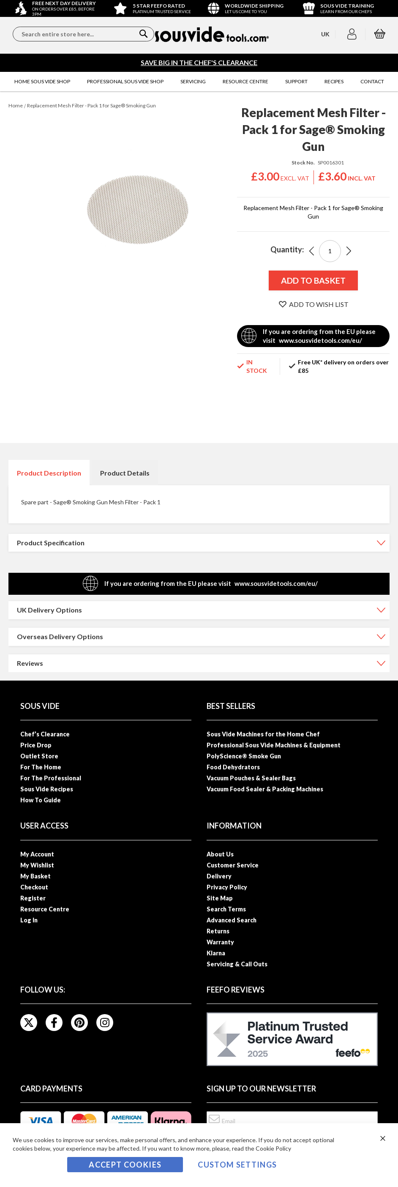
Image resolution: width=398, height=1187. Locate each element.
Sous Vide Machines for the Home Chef (263, 734)
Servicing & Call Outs (237, 964)
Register (33, 898)
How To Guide (40, 800)
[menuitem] (42, 81)
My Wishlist (37, 865)
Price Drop (36, 745)
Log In (29, 920)
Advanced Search (231, 920)
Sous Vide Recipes (46, 789)
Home (15, 105)
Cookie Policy (273, 1148)
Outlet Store (39, 756)
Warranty (220, 942)
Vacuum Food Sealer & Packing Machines (265, 789)
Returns (218, 931)
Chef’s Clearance (45, 734)
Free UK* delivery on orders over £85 (343, 366)
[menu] (199, 81)
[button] (353, 34)
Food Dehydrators (233, 767)
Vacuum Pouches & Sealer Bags (251, 778)
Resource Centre (44, 909)
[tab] (49, 472)
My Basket (35, 876)
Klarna (216, 953)
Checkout (34, 887)
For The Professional (50, 778)
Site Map (220, 898)
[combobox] (83, 34)
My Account (37, 854)
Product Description (49, 473)
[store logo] (212, 34)
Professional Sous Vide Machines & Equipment (274, 745)
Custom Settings (237, 1164)
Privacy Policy (227, 887)
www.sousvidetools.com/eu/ (320, 340)
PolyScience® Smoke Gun (244, 756)
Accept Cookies (125, 1164)
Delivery (219, 876)
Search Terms (226, 909)
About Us (220, 854)
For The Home (40, 767)
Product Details (125, 473)
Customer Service (233, 865)
